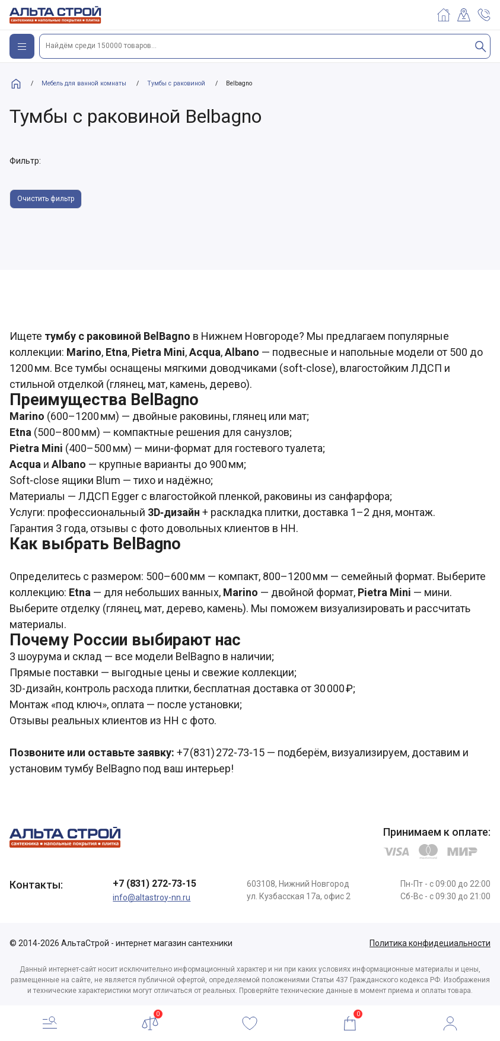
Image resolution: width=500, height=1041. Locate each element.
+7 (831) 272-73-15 (154, 883)
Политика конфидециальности (430, 943)
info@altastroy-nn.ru (151, 897)
